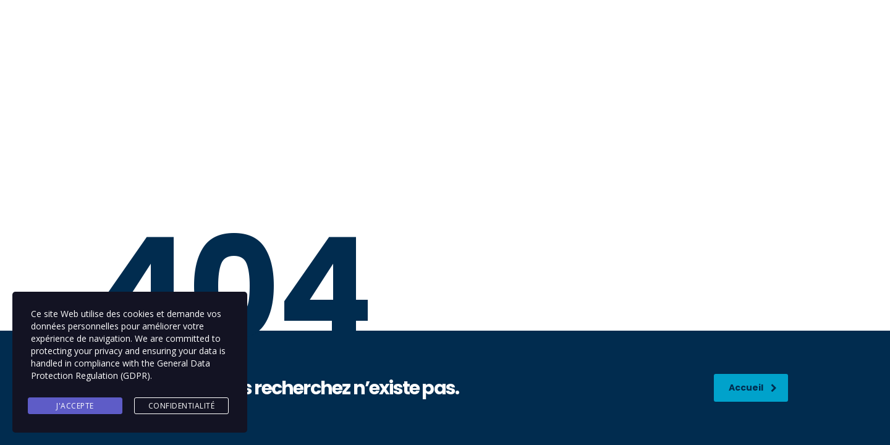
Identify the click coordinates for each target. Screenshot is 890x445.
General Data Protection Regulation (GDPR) (120, 369)
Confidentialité (181, 405)
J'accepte (75, 405)
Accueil (753, 387)
